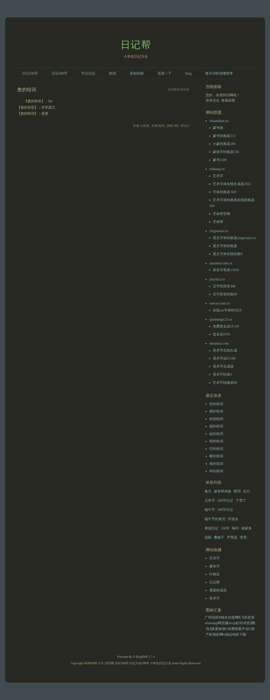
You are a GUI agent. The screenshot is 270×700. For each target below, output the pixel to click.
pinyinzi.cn (217, 279)
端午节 (210, 509)
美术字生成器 (223, 366)
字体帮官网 (221, 214)
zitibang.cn (217, 169)
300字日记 (225, 509)
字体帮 (218, 222)
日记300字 (59, 73)
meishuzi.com (219, 343)
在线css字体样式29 (227, 310)
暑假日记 (211, 528)
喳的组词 (216, 441)
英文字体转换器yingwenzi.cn (234, 238)
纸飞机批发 (246, 617)
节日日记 (88, 73)
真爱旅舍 (218, 629)
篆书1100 (219, 160)
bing (188, 73)
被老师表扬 (222, 491)
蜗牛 (235, 528)
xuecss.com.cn (219, 303)
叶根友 (214, 574)
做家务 (246, 528)
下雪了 (241, 500)
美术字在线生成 (225, 350)
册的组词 (216, 411)
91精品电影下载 (234, 634)
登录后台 (213, 100)
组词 (112, 73)
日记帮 (135, 44)
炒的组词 (216, 419)
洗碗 (208, 537)
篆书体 (218, 128)
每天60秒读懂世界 (219, 73)
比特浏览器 (244, 623)
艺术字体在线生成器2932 (232, 184)
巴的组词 (216, 449)
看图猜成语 (218, 590)
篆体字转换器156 (226, 152)
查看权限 (228, 100)
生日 (246, 491)
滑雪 (243, 537)
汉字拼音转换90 (225, 294)
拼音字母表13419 (226, 270)
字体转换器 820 (224, 192)
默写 (237, 491)
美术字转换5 (222, 374)
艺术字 (218, 176)
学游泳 (233, 519)
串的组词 (216, 471)
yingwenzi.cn (218, 231)
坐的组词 (216, 404)
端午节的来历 (215, 519)
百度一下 (164, 73)
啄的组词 (216, 456)
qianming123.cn (220, 319)
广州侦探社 (213, 617)
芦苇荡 (232, 537)
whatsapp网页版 (216, 623)
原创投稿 (137, 73)
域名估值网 (229, 617)
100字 (225, 528)
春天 (208, 491)
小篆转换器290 (224, 144)
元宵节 (210, 500)
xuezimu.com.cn (220, 263)
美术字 (214, 598)
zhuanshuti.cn (218, 121)
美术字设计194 (224, 358)
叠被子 (219, 537)
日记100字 (30, 73)
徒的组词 (216, 434)
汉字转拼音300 (224, 286)
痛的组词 (216, 464)
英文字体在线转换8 (227, 254)
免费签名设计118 (226, 326)
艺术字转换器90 (225, 382)
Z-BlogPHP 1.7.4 (144, 656)
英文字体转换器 (225, 246)
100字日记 (225, 500)
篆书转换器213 (224, 136)
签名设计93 (221, 334)
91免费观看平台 (236, 629)
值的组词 (216, 426)
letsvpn (232, 623)
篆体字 (214, 566)
